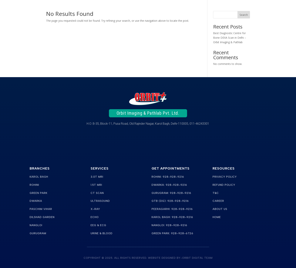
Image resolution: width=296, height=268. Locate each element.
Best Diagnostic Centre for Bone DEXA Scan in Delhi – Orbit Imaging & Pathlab (229, 37)
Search (244, 15)
